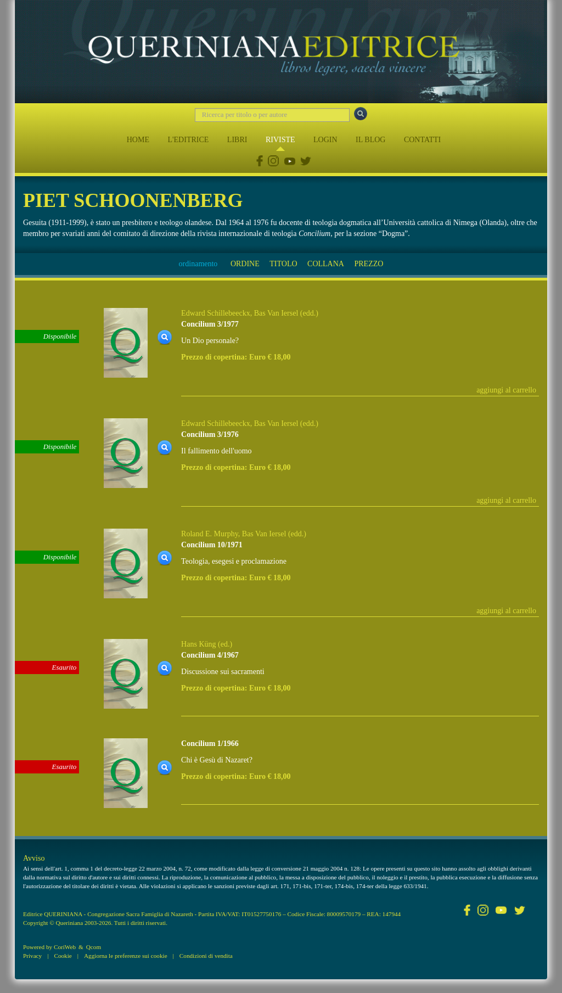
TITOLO (283, 264)
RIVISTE (280, 140)
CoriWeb (65, 947)
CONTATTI (422, 140)
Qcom (93, 947)
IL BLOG (370, 140)
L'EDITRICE (188, 140)
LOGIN (325, 140)
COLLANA (325, 264)
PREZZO (368, 264)
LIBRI (237, 140)
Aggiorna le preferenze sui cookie (125, 955)
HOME (138, 140)
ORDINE (245, 264)
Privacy (32, 955)
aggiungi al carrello (506, 390)
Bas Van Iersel (276, 313)
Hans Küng (198, 644)
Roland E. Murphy (209, 534)
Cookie (62, 955)
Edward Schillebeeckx (215, 313)
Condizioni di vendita (206, 955)
